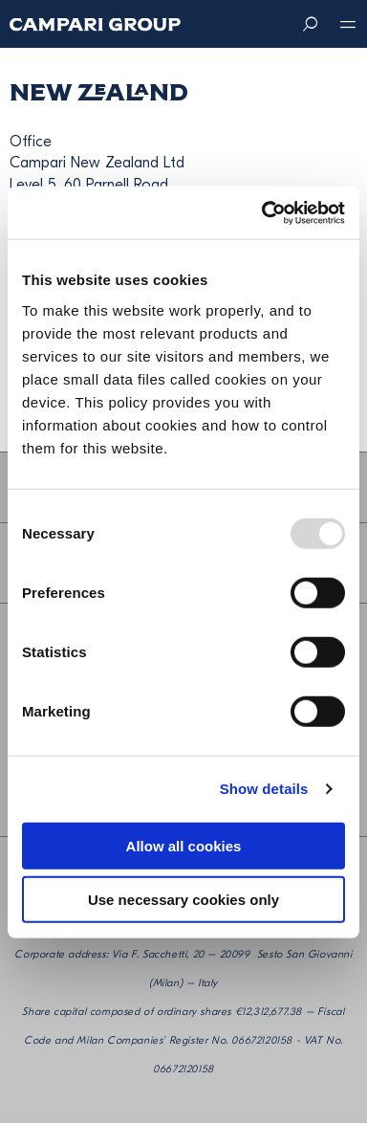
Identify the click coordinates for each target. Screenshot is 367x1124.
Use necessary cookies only (183, 900)
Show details (264, 789)
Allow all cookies (184, 845)
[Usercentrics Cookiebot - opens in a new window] (263, 212)
